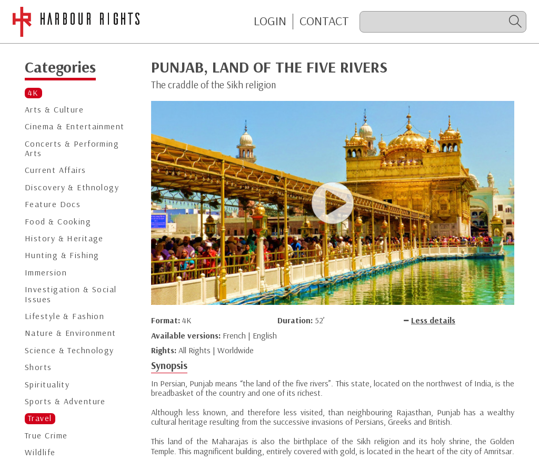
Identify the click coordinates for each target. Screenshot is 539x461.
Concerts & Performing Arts (72, 148)
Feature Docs (53, 204)
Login (270, 21)
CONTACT (324, 21)
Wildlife (40, 452)
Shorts (38, 367)
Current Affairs (55, 170)
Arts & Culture (54, 110)
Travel (40, 418)
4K (33, 93)
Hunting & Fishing (62, 255)
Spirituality (47, 385)
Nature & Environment (70, 333)
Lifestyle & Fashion (64, 316)
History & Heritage (64, 238)
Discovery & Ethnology (72, 187)
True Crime (46, 435)
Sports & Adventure (65, 401)
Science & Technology (69, 350)
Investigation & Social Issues (71, 294)
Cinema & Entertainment (75, 126)
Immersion (46, 273)
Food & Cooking (58, 222)
